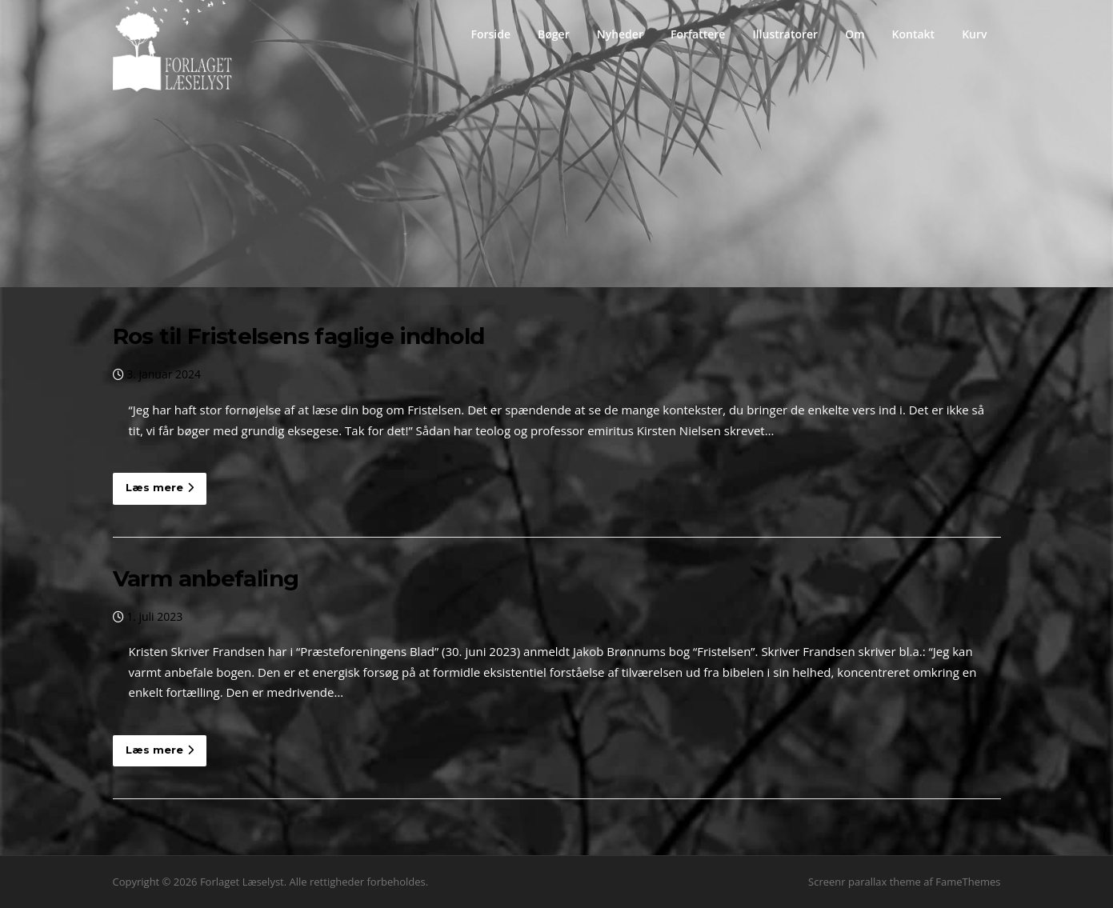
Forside (490, 34)
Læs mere (160, 487)
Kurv (974, 34)
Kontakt (913, 34)
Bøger (554, 34)
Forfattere (698, 34)
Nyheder (620, 34)
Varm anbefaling (206, 578)
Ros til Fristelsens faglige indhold (299, 336)
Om (854, 34)
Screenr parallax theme (864, 881)
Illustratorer (785, 34)
